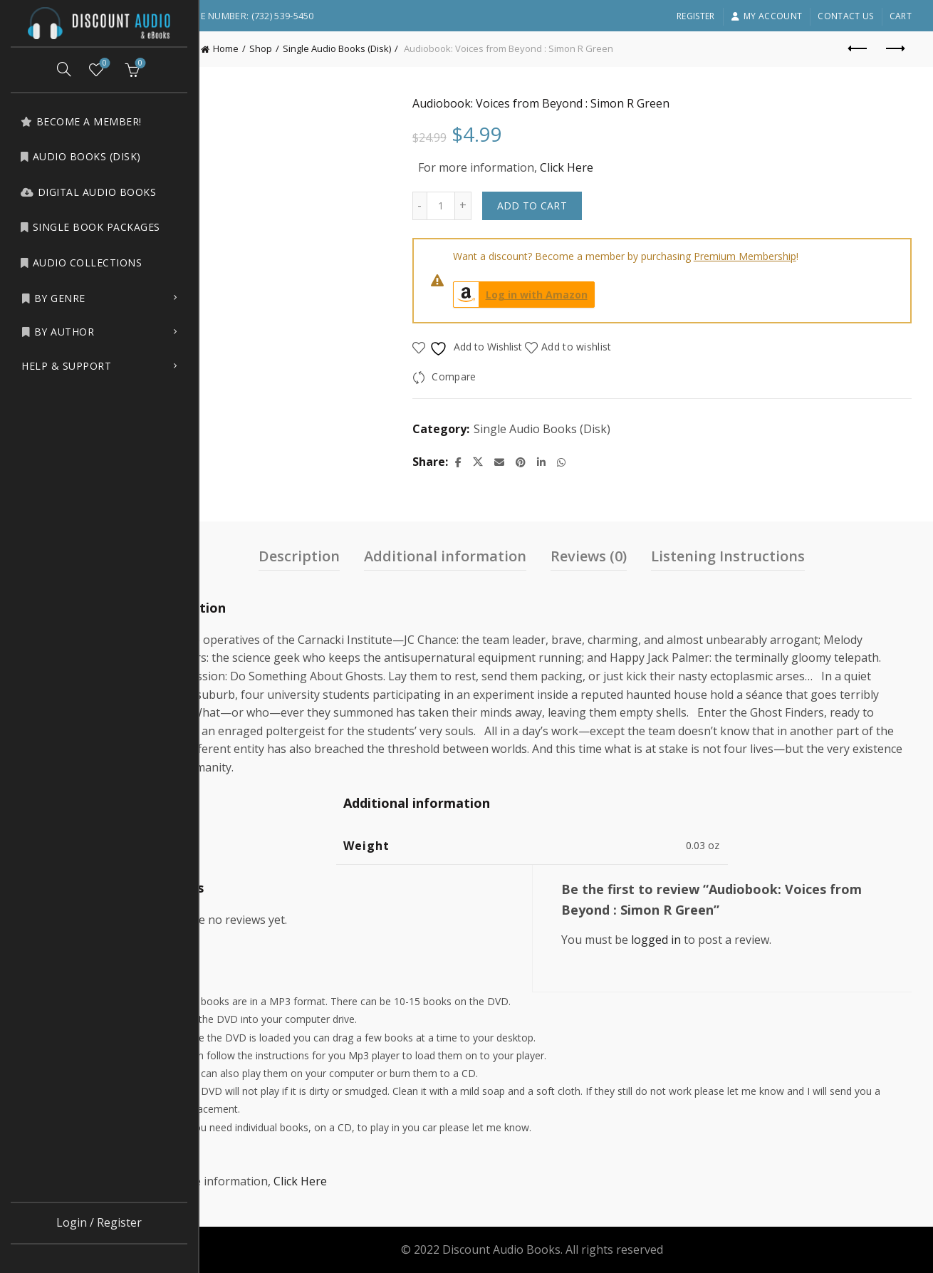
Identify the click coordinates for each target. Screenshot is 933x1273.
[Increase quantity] (509, 206)
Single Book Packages (90, 227)
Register (695, 16)
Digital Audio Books (88, 192)
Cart (901, 16)
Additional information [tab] (480, 556)
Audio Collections (81, 262)
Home (295, 48)
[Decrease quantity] (465, 206)
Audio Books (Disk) (80, 156)
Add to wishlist (623, 346)
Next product (894, 48)
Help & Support (66, 366)
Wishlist (104, 63)
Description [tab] (334, 556)
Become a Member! (81, 121)
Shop (329, 48)
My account (766, 16)
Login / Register (99, 1222)
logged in (690, 939)
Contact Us (845, 16)
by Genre (53, 298)
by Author (57, 331)
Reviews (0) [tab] (623, 556)
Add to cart (578, 205)
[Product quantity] (486, 206)
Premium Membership (790, 256)
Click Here (612, 167)
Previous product (858, 48)
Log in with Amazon (566, 294)
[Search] (64, 69)
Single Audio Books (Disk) (406, 48)
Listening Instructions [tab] (763, 556)
